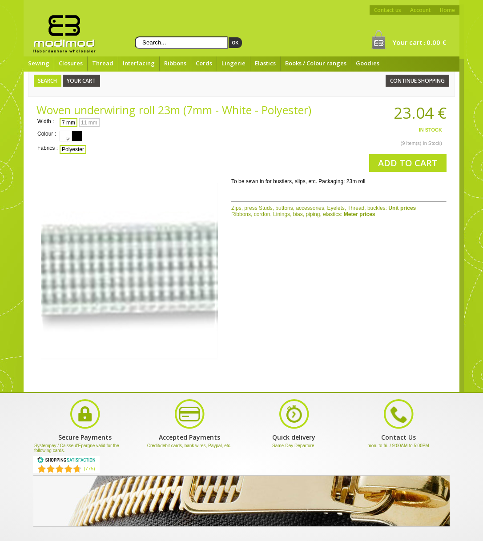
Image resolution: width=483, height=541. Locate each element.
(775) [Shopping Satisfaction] (89, 468)
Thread (102, 63)
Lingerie (233, 63)
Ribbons (175, 63)
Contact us (387, 10)
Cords (204, 63)
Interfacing (139, 63)
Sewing (38, 63)
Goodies (367, 63)
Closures (71, 63)
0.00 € (436, 42)
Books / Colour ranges (315, 63)
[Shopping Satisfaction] (66, 461)
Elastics (265, 63)
